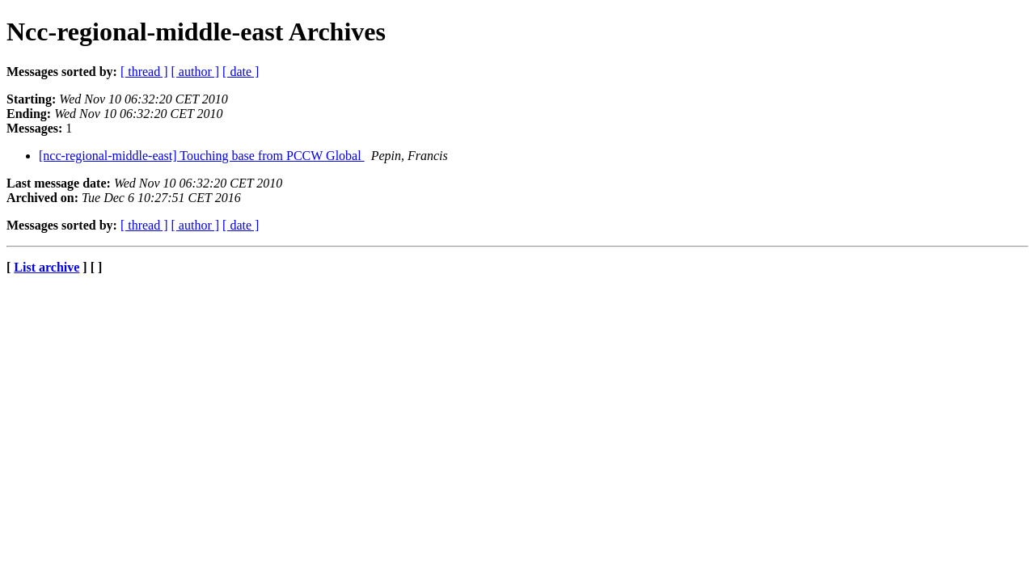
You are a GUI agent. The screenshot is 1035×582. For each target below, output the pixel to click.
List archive (46, 267)
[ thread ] (144, 71)
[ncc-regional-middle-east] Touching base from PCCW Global (202, 155)
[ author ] (195, 71)
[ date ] (240, 71)
